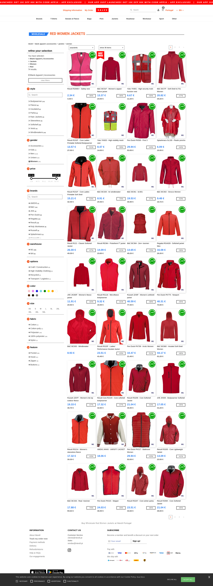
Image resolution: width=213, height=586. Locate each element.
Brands (39, 19)
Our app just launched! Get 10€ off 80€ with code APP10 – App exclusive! (148, 2)
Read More (141, 577)
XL (51, 304)
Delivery (33, 541)
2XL (57, 304)
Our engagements (37, 552)
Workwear (147, 19)
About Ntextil (35, 530)
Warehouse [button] (36, 239)
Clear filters (45, 76)
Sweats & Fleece (72, 19)
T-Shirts (53, 19)
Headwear (130, 19)
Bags (89, 19)
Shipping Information (72, 10)
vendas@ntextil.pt (75, 538)
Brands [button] (33, 186)
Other (174, 19)
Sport (161, 19)
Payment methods (37, 537)
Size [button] (32, 298)
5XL (44, 307)
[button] (158, 10)
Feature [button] (33, 343)
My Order (89, 10)
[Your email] (119, 536)
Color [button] (33, 281)
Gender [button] (33, 135)
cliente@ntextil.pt (75, 533)
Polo (101, 19)
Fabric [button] (33, 314)
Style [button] (32, 84)
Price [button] (32, 164)
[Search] (142, 10)
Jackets (115, 19)
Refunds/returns (36, 544)
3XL (30, 307)
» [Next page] (183, 43)
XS (30, 304)
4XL (37, 307)
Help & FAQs (35, 548)
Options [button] (34, 257)
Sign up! (136, 536)
